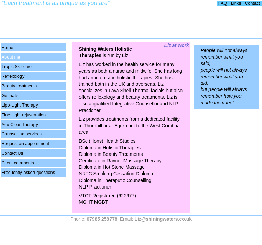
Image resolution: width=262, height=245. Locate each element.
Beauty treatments (19, 85)
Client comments (18, 162)
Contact (252, 3)
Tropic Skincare (17, 66)
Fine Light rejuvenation (24, 114)
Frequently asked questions (28, 172)
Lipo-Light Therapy (20, 105)
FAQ (222, 3)
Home (7, 47)
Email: (156, 219)
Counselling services (22, 133)
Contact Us (12, 153)
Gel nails (10, 95)
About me (11, 57)
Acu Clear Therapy (20, 124)
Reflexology (13, 76)
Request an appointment (25, 143)
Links (236, 3)
